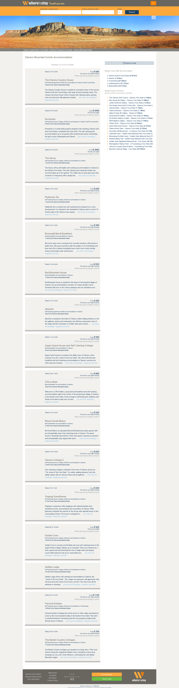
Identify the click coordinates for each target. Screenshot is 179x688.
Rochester (50, 119)
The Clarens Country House (59, 80)
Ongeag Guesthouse (55, 496)
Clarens (115, 78)
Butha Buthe (118, 86)
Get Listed (33, 679)
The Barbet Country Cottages (60, 640)
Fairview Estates (53, 603)
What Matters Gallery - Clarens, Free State (128, 121)
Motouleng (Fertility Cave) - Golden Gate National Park (133, 136)
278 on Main (51, 382)
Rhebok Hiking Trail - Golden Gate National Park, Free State (135, 139)
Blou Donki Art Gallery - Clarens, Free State (129, 100)
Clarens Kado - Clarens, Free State (126, 108)
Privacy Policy (53, 680)
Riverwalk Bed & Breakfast (58, 233)
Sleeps (120, 9)
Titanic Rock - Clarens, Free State (125, 123)
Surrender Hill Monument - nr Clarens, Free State (131, 131)
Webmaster (52, 673)
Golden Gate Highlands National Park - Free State (132, 141)
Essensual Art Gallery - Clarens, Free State (129, 116)
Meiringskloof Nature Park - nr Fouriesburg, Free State (133, 144)
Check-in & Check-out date (90, 9)
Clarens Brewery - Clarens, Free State (127, 111)
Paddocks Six (52, 197)
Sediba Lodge (52, 567)
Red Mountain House (56, 272)
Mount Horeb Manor (55, 421)
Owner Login (106, 679)
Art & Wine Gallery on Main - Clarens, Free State (131, 118)
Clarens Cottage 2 (54, 460)
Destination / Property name (49, 9)
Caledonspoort (119, 83)
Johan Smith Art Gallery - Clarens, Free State (129, 103)
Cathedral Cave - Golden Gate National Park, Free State (134, 134)
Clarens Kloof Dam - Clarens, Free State (128, 128)
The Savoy (50, 158)
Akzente (49, 309)
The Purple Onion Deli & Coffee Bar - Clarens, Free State (134, 105)
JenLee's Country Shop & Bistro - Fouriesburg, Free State (135, 146)
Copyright (52, 675)
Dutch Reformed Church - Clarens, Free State (130, 126)
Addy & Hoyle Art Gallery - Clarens (125, 113)
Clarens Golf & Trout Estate (123, 76)
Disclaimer (53, 678)
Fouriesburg (117, 81)
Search (132, 12)
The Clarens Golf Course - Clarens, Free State (130, 98)
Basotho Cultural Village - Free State (127, 149)
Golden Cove (51, 535)
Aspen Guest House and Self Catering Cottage (69, 345)
